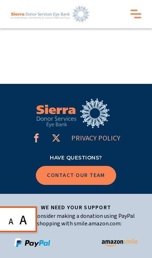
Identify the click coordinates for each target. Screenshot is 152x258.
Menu (135, 14)
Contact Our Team (76, 175)
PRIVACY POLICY (95, 138)
